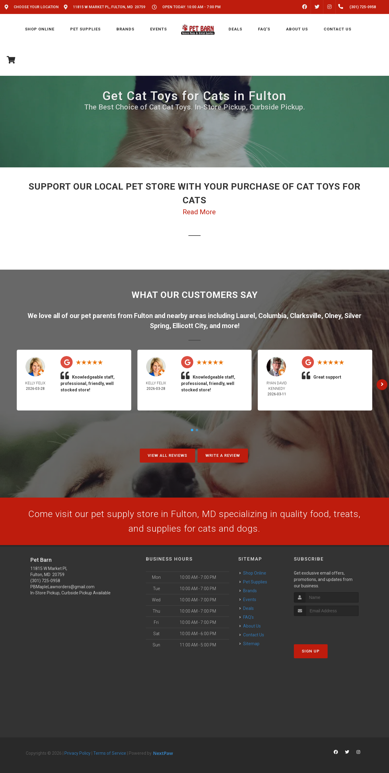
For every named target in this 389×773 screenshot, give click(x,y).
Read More (199, 212)
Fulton (143, 316)
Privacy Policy (77, 753)
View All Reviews (167, 455)
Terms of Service (109, 753)
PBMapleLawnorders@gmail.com (62, 586)
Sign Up (311, 651)
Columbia (272, 316)
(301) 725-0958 (45, 580)
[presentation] (326, 627)
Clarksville (305, 316)
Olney (333, 316)
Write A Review (222, 455)
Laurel (245, 316)
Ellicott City (189, 326)
